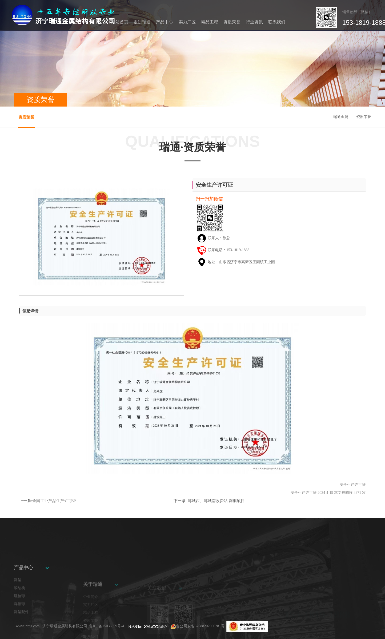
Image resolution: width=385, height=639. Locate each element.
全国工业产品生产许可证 (54, 501)
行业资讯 (254, 22)
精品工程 (209, 22)
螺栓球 (19, 622)
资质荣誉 (231, 22)
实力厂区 (187, 22)
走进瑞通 (142, 22)
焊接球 (19, 630)
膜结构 (19, 614)
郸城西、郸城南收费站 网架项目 (216, 501)
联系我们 (276, 22)
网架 (17, 606)
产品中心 (164, 22)
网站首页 (119, 22)
